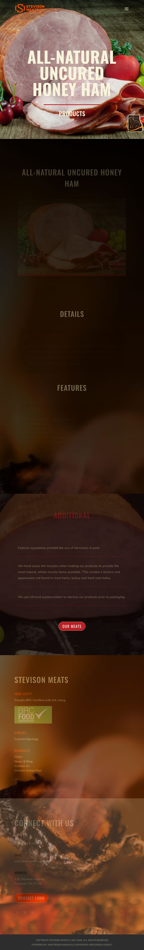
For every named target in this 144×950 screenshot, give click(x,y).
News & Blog (23, 761)
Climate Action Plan (28, 770)
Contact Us (21, 766)
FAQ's (18, 757)
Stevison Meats (58, 940)
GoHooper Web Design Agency (93, 944)
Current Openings (26, 739)
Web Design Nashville (61, 944)
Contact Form (31, 898)
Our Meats (72, 626)
